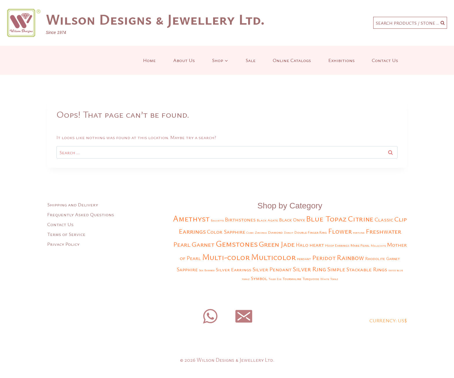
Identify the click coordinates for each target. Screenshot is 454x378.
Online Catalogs (292, 60)
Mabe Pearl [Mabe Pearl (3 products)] (360, 245)
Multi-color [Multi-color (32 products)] (226, 256)
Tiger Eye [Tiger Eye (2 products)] (274, 279)
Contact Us (385, 60)
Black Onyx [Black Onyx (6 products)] (292, 219)
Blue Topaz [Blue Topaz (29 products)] (326, 218)
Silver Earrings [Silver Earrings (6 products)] (233, 269)
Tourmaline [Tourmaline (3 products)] (292, 278)
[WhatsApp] (210, 316)
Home (149, 60)
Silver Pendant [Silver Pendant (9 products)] (272, 269)
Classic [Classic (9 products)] (384, 219)
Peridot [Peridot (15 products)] (324, 257)
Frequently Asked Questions (80, 214)
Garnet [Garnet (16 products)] (203, 244)
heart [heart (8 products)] (317, 244)
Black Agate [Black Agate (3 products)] (267, 220)
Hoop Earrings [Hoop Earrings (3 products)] (337, 245)
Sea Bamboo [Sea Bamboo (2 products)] (207, 270)
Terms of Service (66, 234)
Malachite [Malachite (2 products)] (378, 245)
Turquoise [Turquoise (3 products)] (311, 278)
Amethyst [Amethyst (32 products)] (191, 218)
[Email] (244, 316)
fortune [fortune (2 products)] (359, 232)
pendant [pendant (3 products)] (304, 258)
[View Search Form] (410, 23)
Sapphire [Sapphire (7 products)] (187, 269)
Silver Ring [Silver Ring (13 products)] (309, 269)
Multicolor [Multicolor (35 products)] (273, 256)
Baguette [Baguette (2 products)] (217, 220)
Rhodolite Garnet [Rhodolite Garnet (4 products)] (382, 258)
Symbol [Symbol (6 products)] (259, 278)
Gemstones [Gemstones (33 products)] (237, 243)
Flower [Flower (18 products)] (340, 231)
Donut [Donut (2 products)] (288, 232)
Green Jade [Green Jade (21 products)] (277, 244)
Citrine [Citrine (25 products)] (361, 218)
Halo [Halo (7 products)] (302, 244)
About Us (184, 60)
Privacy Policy (63, 244)
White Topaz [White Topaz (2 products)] (329, 279)
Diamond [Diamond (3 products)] (275, 232)
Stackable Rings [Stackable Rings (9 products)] (366, 269)
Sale (251, 60)
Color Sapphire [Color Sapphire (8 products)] (226, 231)
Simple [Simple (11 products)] (336, 269)
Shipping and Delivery (72, 204)
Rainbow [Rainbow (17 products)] (350, 257)
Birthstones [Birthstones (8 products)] (240, 219)
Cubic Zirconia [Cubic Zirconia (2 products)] (256, 232)
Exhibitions (341, 60)
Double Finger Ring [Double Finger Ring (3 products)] (310, 232)
